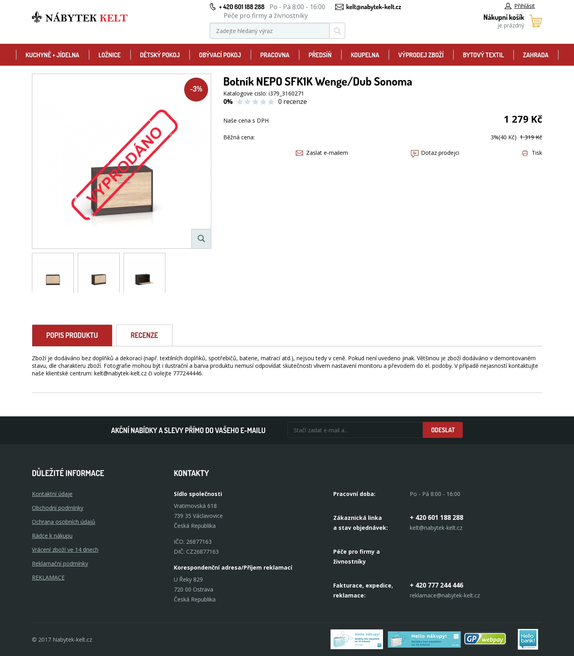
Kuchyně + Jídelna (52, 55)
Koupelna (365, 55)
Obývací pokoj (220, 55)
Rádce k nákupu (52, 535)
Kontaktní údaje (52, 494)
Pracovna (274, 55)
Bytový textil (483, 55)
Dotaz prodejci (435, 152)
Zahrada (535, 55)
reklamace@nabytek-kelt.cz (445, 595)
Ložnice (109, 55)
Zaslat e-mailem (322, 152)
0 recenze (292, 101)
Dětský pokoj (160, 55)
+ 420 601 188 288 (241, 7)
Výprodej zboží (421, 55)
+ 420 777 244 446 (436, 585)
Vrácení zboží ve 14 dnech (65, 549)
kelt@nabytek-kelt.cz (373, 7)
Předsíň (320, 55)
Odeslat (443, 430)
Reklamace (48, 577)
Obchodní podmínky (57, 508)
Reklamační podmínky (60, 563)
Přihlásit (520, 6)
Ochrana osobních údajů (63, 521)
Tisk (532, 152)
